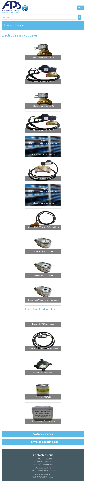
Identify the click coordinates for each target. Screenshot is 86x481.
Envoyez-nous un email (43, 441)
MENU (80, 8)
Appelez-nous (43, 434)
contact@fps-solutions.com (43, 464)
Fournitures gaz (14, 25)
